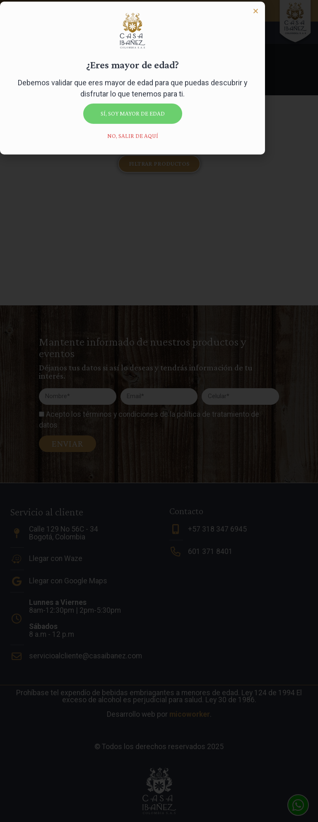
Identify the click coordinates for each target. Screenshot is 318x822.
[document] (159, 411)
